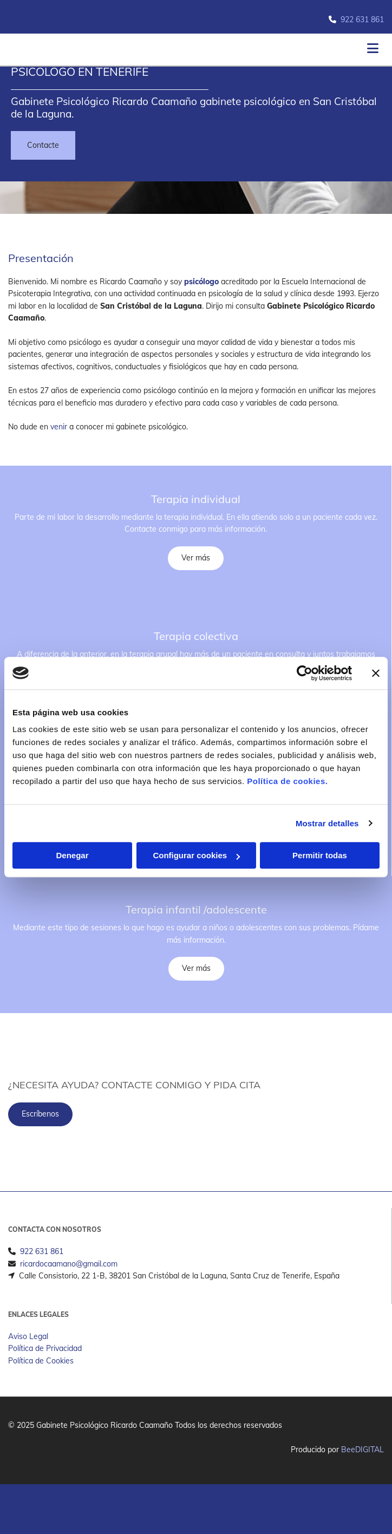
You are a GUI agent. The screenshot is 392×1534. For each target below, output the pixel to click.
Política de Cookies (41, 1378)
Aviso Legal (28, 1354)
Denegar (72, 855)
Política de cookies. (287, 781)
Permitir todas (319, 855)
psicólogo (201, 281)
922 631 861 (362, 19)
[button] (43, 145)
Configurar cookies (196, 855)
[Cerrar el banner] (376, 673)
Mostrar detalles (327, 823)
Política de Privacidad (45, 1365)
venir (58, 427)
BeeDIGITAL (362, 1467)
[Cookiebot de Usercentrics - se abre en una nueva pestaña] (304, 673)
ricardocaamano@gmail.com (68, 1281)
